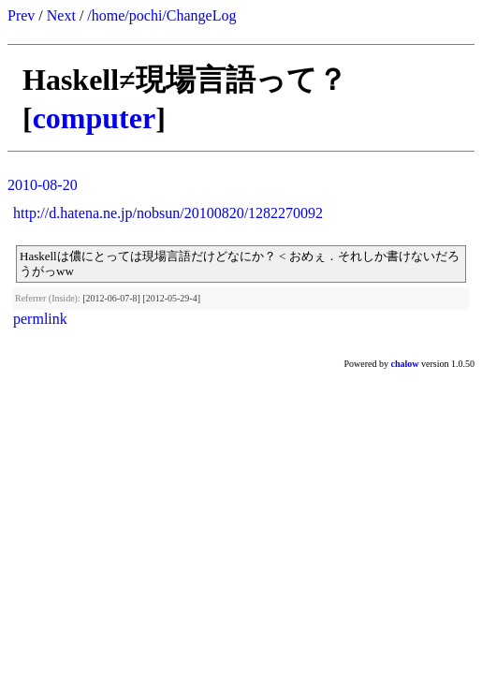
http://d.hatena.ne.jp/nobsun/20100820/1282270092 (168, 213)
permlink (40, 319)
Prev (21, 15)
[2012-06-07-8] (111, 298)
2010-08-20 (42, 185)
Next (61, 15)
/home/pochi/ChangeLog (161, 15)
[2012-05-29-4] (171, 298)
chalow (405, 364)
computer (94, 118)
